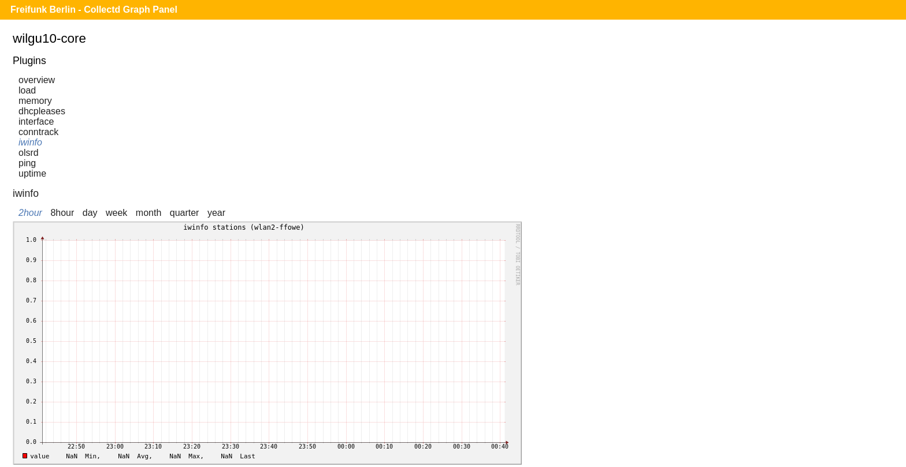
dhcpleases (41, 111)
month (148, 213)
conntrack (38, 132)
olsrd (28, 153)
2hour (30, 213)
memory (35, 101)
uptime (32, 173)
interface (36, 121)
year (216, 213)
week (116, 213)
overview (36, 80)
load (27, 90)
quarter (184, 213)
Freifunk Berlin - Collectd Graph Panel (93, 9)
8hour (62, 213)
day (90, 213)
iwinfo (30, 142)
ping (27, 163)
